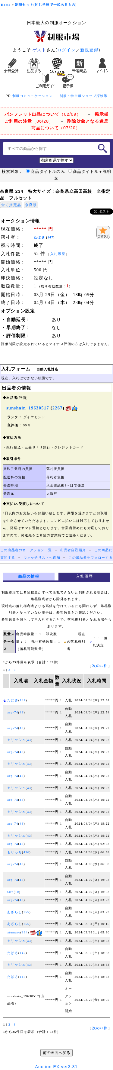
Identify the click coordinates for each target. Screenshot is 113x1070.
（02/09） (43, 114)
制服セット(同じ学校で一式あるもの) (46, 4)
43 (29, 740)
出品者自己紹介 (73, 550)
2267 (57, 408)
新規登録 (89, 49)
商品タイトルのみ (45, 172)
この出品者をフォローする (90, 557)
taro (10, 892)
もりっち (14, 852)
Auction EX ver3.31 (56, 1066)
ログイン (66, 49)
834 (25, 932)
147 (50, 237)
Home (6, 4)
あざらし (14, 912)
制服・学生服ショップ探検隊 (84, 96)
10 (17, 892)
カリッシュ (16, 740)
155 (27, 912)
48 (22, 712)
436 (27, 852)
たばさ (39, 237)
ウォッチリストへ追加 (42, 557)
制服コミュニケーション (32, 96)
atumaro (13, 932)
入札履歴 (57, 254)
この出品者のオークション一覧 (26, 550)
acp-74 (12, 712)
